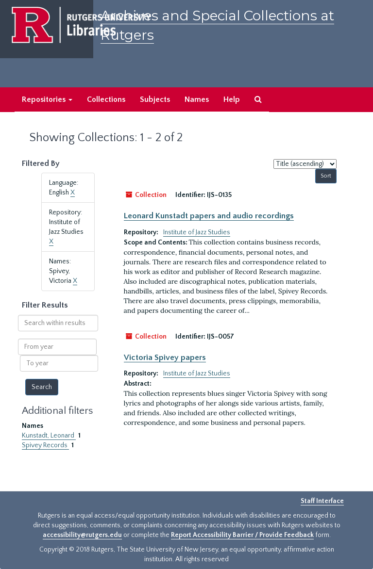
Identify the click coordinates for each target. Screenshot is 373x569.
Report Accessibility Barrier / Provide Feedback (242, 535)
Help (231, 99)
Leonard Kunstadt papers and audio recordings (209, 215)
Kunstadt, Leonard (49, 435)
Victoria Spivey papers (165, 357)
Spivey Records (45, 445)
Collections (106, 99)
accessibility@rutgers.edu (82, 535)
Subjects (155, 99)
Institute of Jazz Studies (196, 232)
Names (197, 99)
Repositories (47, 99)
